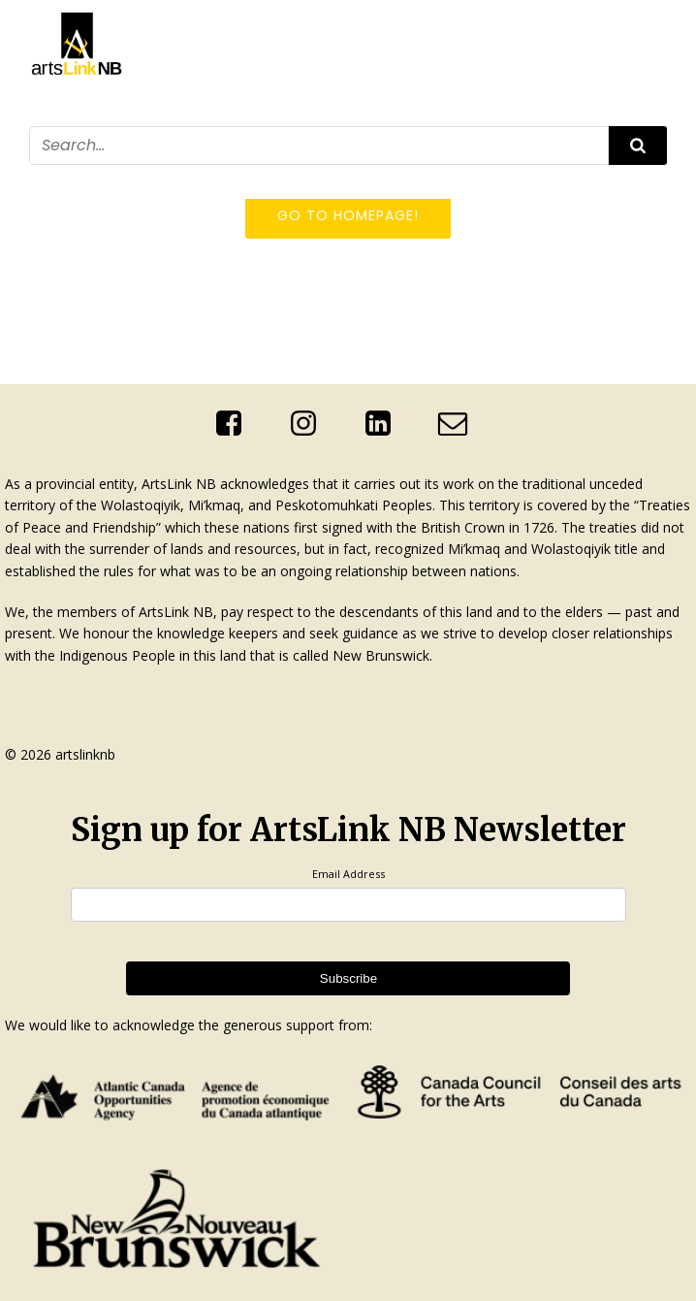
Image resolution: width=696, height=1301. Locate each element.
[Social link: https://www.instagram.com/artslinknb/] (310, 424)
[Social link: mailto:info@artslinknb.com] (460, 424)
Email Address (348, 873)
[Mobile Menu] (655, 177)
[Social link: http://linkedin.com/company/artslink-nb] (385, 424)
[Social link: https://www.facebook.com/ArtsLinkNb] (236, 424)
